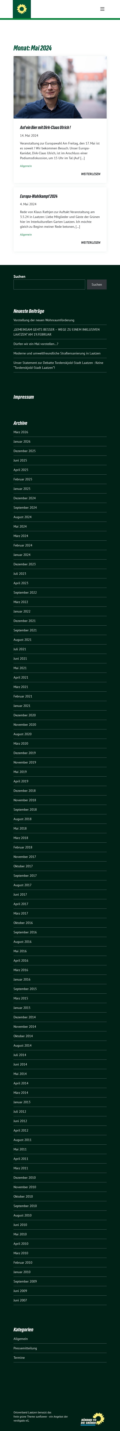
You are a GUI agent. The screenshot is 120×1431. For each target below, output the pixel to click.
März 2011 (21, 1162)
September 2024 (25, 502)
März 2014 (21, 1087)
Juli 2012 (20, 1106)
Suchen (19, 270)
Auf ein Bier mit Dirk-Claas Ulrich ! (45, 121)
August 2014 (23, 1040)
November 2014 (25, 1021)
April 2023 (21, 577)
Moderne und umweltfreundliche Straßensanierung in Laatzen (57, 348)
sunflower (41, 1411)
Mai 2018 (20, 823)
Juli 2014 (20, 1049)
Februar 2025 (23, 473)
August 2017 (23, 879)
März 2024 (21, 530)
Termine (19, 1352)
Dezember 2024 (25, 492)
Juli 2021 (20, 643)
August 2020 (23, 728)
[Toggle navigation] (102, 26)
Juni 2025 (20, 455)
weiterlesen (90, 168)
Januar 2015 (22, 1002)
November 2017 (25, 851)
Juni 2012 (20, 1115)
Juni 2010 (20, 1219)
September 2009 (25, 1276)
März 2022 (21, 596)
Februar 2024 (23, 540)
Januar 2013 (22, 1096)
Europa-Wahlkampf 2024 (39, 190)
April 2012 (21, 1125)
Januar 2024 (22, 549)
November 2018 (25, 794)
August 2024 (23, 511)
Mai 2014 (20, 1068)
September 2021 (25, 624)
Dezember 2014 (25, 1011)
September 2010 (25, 1200)
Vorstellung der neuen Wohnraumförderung (44, 314)
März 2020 (21, 738)
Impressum (24, 391)
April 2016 (21, 955)
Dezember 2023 (25, 558)
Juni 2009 (20, 1285)
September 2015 (25, 983)
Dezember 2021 (25, 615)
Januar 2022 (22, 606)
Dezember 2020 (25, 709)
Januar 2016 (22, 974)
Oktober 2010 (23, 1191)
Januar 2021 (22, 700)
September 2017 (25, 870)
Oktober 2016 (23, 917)
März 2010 (21, 1247)
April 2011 (21, 1153)
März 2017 (21, 908)
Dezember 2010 (25, 1172)
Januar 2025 (22, 483)
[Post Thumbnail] (60, 81)
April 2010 (21, 1238)
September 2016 (25, 926)
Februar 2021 (23, 691)
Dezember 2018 (25, 785)
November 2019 (25, 757)
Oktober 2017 (23, 860)
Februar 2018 (23, 842)
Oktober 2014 (23, 1030)
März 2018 (21, 832)
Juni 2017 (20, 889)
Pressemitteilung (25, 1342)
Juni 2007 (20, 1295)
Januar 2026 (22, 436)
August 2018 (23, 813)
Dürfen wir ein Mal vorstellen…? (36, 338)
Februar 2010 (23, 1257)
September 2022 (25, 587)
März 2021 (21, 681)
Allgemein (26, 160)
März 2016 (21, 964)
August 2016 (23, 936)
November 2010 (25, 1181)
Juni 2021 (20, 653)
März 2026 (21, 426)
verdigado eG (21, 1415)
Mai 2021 (20, 662)
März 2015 (21, 993)
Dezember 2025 (25, 445)
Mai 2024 (20, 521)
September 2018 (25, 804)
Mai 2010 (20, 1228)
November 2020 (25, 719)
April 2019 (21, 775)
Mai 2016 (20, 945)
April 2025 (21, 464)
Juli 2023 (20, 568)
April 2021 (21, 672)
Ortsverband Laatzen (44, 9)
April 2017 (21, 898)
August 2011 (23, 1134)
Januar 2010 (22, 1266)
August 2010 (23, 1210)
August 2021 (23, 634)
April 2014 (21, 1077)
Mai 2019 (20, 766)
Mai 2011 (20, 1144)
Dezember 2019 (25, 747)
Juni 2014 (20, 1059)
